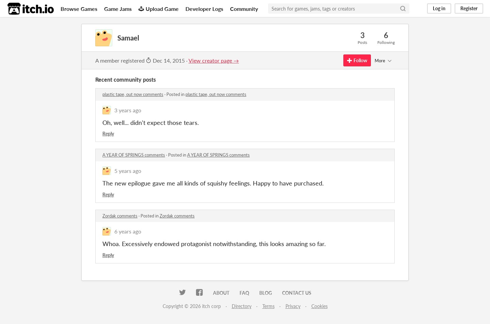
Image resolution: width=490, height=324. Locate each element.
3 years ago (127, 110)
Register (468, 8)
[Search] (402, 8)
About (221, 293)
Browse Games (79, 8)
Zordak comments (119, 215)
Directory (241, 306)
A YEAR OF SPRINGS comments (133, 155)
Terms (268, 306)
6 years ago (127, 231)
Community (244, 8)
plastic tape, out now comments (132, 94)
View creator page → (214, 60)
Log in (439, 8)
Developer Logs (204, 8)
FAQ (244, 293)
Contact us (296, 293)
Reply (108, 133)
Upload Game (158, 8)
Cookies (319, 306)
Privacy (292, 306)
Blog (265, 293)
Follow (357, 60)
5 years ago (127, 170)
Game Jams (118, 8)
